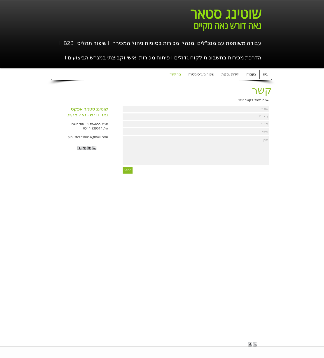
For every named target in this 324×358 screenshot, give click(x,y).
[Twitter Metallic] (84, 148)
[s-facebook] (79, 148)
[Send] (128, 170)
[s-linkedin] (94, 148)
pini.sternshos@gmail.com (88, 137)
